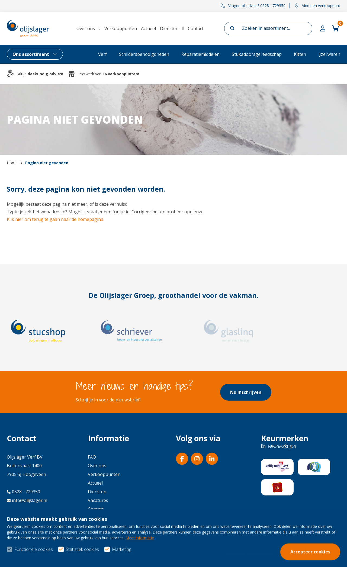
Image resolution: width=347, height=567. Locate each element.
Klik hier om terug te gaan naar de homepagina (55, 219)
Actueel (148, 28)
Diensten (169, 28)
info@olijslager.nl (27, 500)
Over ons (85, 28)
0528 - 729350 (23, 492)
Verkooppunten (120, 28)
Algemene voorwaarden (249, 554)
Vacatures (98, 500)
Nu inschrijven (245, 392)
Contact (196, 28)
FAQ (92, 457)
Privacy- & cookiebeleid (317, 554)
